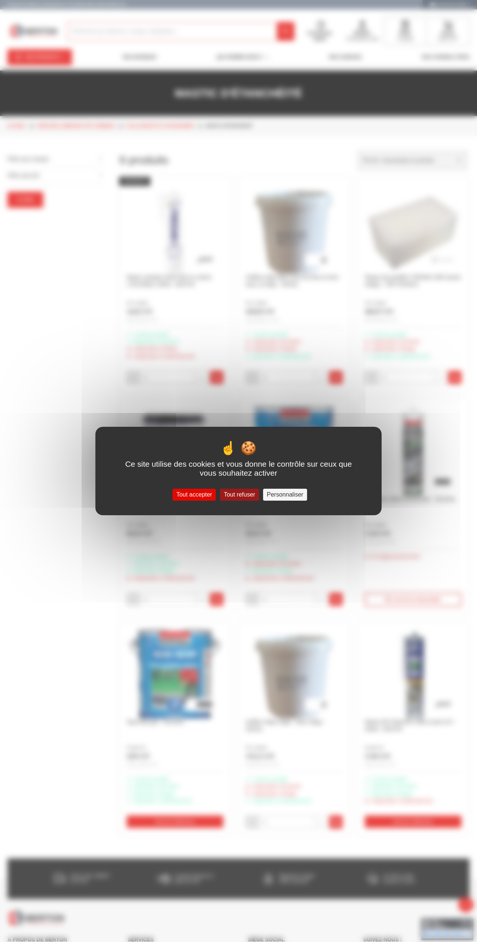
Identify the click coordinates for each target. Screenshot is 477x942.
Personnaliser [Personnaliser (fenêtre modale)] (285, 494)
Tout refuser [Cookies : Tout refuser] (239, 494)
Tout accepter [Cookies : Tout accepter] (194, 494)
